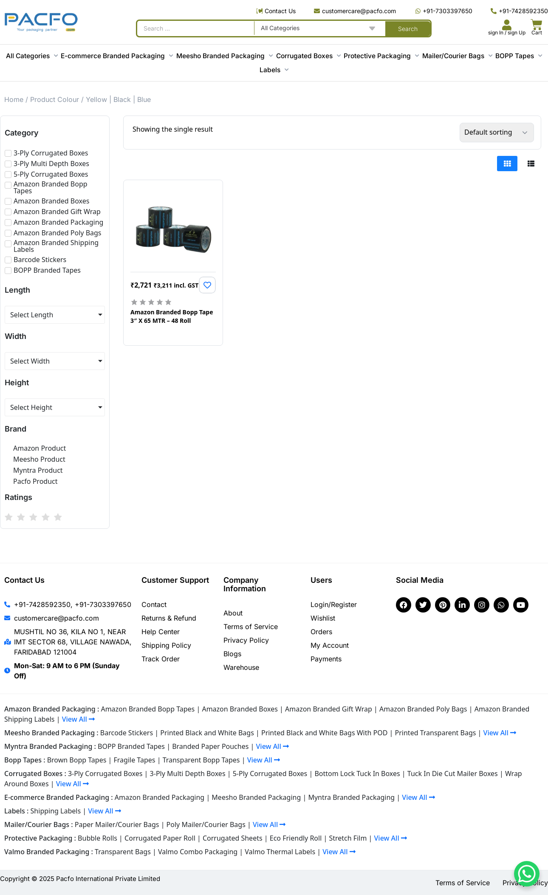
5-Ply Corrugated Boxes (270, 773)
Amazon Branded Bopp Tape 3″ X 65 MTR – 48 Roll (171, 316)
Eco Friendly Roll (296, 838)
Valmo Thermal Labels (280, 851)
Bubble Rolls (97, 838)
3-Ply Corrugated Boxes (105, 773)
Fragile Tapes (134, 760)
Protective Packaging (381, 55)
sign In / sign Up (506, 32)
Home (13, 99)
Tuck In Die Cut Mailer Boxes (452, 773)
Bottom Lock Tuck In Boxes (357, 773)
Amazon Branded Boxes (239, 709)
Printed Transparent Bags (435, 732)
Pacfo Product (35, 481)
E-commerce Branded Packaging (117, 55)
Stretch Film (348, 838)
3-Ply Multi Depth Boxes (188, 773)
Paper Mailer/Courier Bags (117, 824)
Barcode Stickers (126, 732)
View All (78, 719)
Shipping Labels (56, 811)
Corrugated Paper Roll (159, 838)
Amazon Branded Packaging (159, 797)
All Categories (32, 55)
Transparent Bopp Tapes (201, 760)
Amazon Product (39, 448)
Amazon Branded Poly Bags (423, 709)
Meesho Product (39, 459)
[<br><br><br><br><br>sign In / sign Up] (506, 25)
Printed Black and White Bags (207, 732)
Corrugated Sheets (233, 838)
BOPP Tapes (518, 55)
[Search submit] (407, 28)
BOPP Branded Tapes (131, 746)
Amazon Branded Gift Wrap (328, 709)
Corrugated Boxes (308, 55)
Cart (536, 32)
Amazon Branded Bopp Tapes (148, 709)
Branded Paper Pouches (210, 746)
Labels (274, 69)
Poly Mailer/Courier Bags (206, 824)
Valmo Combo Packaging (197, 851)
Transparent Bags (123, 851)
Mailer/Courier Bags (457, 55)
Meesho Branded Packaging (224, 55)
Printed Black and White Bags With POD (324, 732)
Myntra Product (38, 470)
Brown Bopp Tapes (77, 760)
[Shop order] (497, 132)
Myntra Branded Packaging (351, 797)
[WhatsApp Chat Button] (527, 874)
